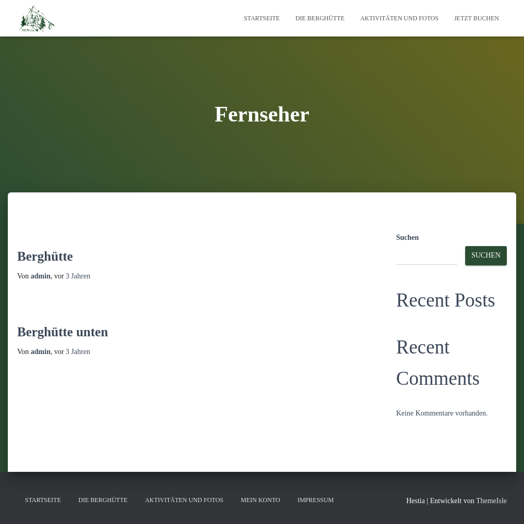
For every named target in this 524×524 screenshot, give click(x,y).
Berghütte (45, 256)
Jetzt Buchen (476, 18)
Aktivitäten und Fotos (399, 18)
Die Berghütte (319, 18)
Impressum (315, 500)
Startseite (262, 18)
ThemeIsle (491, 501)
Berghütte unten (62, 332)
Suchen (407, 237)
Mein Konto (260, 500)
